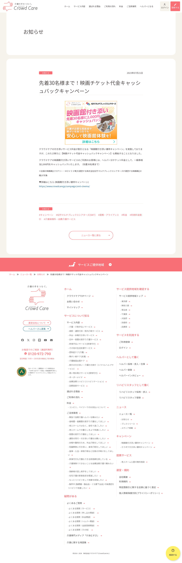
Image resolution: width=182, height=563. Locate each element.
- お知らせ (124, 419)
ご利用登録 (124, 341)
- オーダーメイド (75, 377)
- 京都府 (123, 322)
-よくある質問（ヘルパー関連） (82, 521)
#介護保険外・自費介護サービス (59, 219)
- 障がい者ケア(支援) (77, 356)
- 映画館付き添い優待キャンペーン (135, 442)
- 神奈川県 (124, 305)
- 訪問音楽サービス (76, 385)
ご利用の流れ (92, 4)
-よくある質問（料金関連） (80, 517)
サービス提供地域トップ (131, 295)
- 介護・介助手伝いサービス (80, 326)
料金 (103, 4)
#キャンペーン (46, 214)
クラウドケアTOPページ (79, 295)
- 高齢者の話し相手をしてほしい (82, 471)
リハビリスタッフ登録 (130, 397)
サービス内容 (62, 4)
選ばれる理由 (77, 4)
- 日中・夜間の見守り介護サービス (83, 339)
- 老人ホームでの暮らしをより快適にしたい (87, 429)
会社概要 (123, 476)
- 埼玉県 (123, 309)
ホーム (49, 4)
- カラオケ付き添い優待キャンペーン (136, 447)
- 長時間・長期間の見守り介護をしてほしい (87, 421)
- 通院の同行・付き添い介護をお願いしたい (87, 438)
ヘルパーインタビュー (130, 375)
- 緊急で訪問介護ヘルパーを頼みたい (84, 417)
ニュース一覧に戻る (91, 235)
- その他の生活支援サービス (80, 348)
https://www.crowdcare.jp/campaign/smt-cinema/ (64, 186)
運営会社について (37, 322)
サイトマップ (73, 307)
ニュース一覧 (26, 274)
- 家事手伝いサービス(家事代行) (82, 343)
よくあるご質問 (74, 503)
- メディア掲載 (126, 427)
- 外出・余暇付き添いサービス (81, 335)
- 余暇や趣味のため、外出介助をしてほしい (87, 442)
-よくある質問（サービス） (80, 508)
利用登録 (172, 4)
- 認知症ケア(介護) (76, 352)
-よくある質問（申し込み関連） (82, 512)
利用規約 (123, 481)
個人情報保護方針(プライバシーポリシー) (139, 493)
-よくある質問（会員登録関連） (82, 525)
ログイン (153, 4)
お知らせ (45, 73)
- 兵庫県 (123, 326)
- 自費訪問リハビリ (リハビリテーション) (86, 381)
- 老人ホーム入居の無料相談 (132, 461)
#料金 (124, 214)
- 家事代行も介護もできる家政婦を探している (88, 459)
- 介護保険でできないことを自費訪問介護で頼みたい (91, 463)
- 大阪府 (123, 318)
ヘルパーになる (129, 4)
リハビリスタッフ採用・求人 (133, 391)
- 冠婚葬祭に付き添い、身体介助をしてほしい (88, 446)
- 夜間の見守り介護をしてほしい (82, 434)
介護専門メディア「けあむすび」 (83, 535)
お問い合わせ (73, 301)
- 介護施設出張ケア (76, 360)
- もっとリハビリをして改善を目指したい (86, 479)
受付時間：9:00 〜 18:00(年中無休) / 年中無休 (37, 358)
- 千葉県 (123, 314)
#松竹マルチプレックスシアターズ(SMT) (75, 214)
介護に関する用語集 (76, 542)
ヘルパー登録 (125, 369)
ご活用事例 (114, 4)
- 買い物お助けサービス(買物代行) (83, 373)
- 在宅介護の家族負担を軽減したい (83, 475)
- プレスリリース (127, 423)
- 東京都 (123, 301)
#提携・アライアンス (108, 214)
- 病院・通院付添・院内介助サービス (84, 330)
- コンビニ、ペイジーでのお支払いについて (87, 407)
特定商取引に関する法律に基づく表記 (137, 487)
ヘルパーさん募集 (37, 328)
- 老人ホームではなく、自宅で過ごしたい (86, 425)
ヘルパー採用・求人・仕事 (132, 363)
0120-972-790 (37, 354)
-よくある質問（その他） (79, 529)
